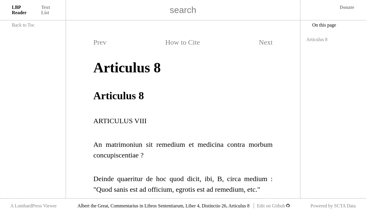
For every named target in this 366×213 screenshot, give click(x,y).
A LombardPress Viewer (33, 205)
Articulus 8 (317, 39)
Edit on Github (273, 205)
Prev (99, 42)
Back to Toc (23, 24)
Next (266, 42)
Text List (45, 10)
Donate (347, 7)
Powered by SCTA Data (333, 205)
